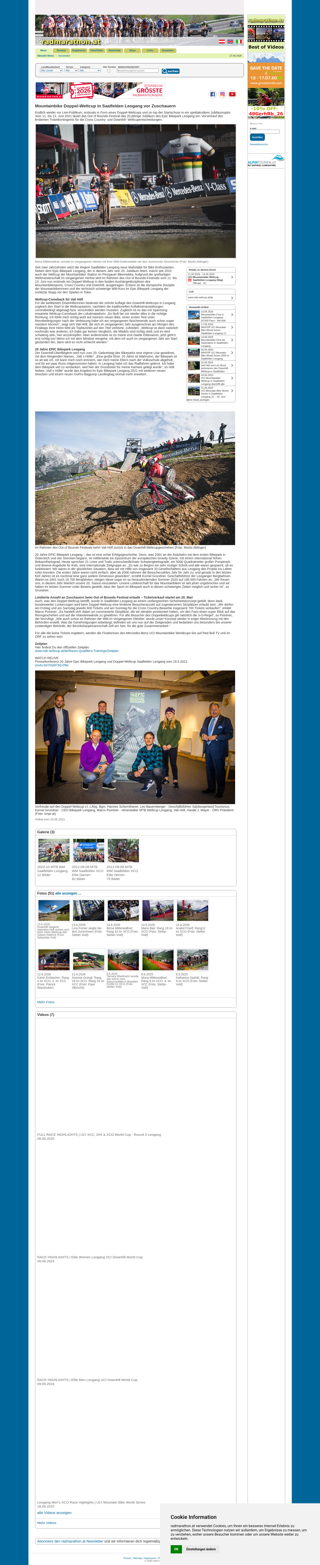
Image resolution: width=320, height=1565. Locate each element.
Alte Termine (109, 67)
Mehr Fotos (46, 1002)
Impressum (150, 1558)
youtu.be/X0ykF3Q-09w (51, 665)
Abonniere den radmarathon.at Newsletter (70, 1541)
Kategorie (85, 67)
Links (150, 50)
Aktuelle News (45, 55)
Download (114, 50)
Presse (127, 1558)
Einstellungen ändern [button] (201, 1549)
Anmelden (168, 50)
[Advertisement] (140, 7)
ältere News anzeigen (198, 399)
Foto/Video (96, 50)
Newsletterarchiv (259, 144)
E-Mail (253, 128)
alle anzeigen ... (68, 893)
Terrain (69, 67)
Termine (61, 50)
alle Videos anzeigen (54, 1513)
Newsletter (64, 55)
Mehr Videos (46, 1523)
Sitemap (137, 1558)
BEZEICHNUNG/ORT (129, 67)
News (43, 50)
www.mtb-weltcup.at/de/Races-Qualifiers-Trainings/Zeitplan (77, 651)
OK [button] (176, 1549)
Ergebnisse (79, 50)
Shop (132, 50)
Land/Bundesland (50, 67)
